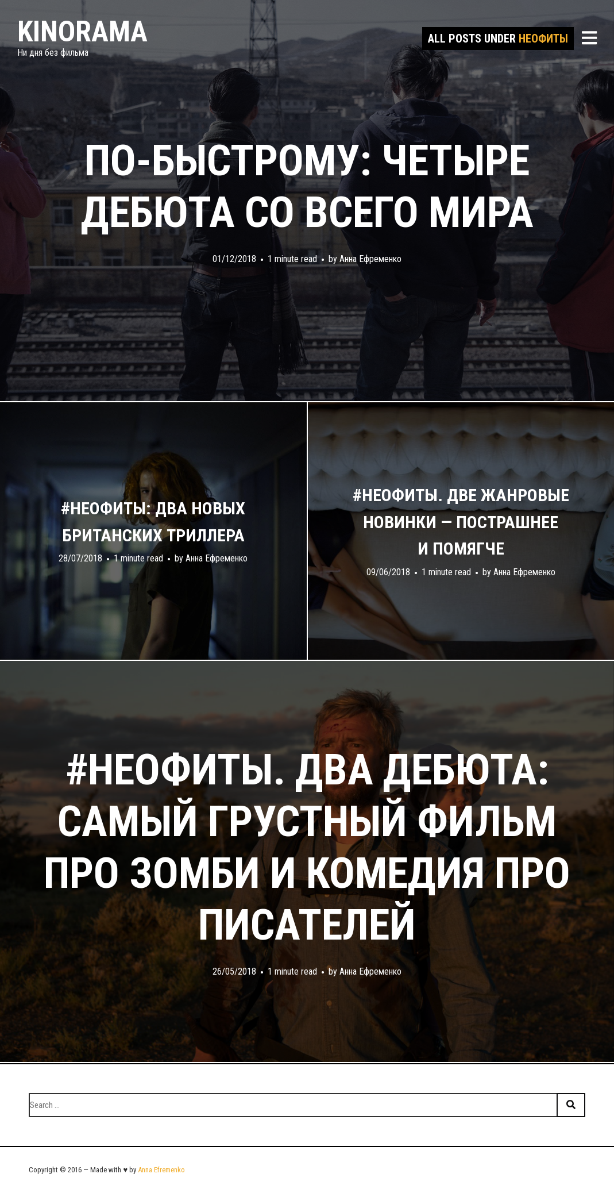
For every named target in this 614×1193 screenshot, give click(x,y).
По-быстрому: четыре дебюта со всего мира (307, 186)
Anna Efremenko (161, 1169)
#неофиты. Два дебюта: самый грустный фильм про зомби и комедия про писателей (307, 847)
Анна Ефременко (370, 258)
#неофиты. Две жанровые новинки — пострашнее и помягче (461, 522)
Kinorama (82, 31)
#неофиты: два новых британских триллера (153, 521)
